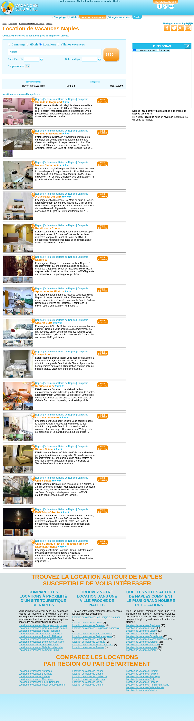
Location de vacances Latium (87, 670)
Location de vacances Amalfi (141, 650)
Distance (33, 82)
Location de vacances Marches (88, 679)
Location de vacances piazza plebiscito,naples (43, 625)
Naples (38, 99)
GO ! (111, 54)
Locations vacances (93, 17)
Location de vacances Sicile (140, 679)
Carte (137, 17)
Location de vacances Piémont (142, 670)
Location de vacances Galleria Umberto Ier (41, 647)
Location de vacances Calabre (34, 676)
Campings (60, 17)
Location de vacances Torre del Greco (92, 633)
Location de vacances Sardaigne (143, 676)
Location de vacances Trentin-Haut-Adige (147, 684)
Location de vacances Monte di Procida (92, 644)
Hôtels (73, 17)
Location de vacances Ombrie (87, 684)
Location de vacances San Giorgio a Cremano (96, 617)
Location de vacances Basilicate (35, 673)
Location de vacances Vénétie (141, 690)
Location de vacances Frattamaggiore (92, 636)
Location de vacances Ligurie (87, 673)
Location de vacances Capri (140, 628)
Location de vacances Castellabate (144, 636)
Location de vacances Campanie (36, 679)
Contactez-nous (99, 697)
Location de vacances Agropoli (142, 641)
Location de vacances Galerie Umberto (39, 644)
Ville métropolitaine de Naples (60, 99)
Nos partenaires (119, 697)
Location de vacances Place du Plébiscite (40, 633)
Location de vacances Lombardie (89, 676)
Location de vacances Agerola (141, 647)
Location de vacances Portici (87, 622)
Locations (49, 44)
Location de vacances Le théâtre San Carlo (41, 641)
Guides (129, 702)
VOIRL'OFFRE (102, 101)
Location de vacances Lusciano (88, 641)
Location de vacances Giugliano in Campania (96, 628)
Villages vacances (119, 17)
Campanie (82, 99)
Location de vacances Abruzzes (35, 670)
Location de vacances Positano (142, 644)
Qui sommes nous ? (77, 697)
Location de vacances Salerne (142, 630)
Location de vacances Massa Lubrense (146, 639)
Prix (95, 82)
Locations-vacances (146, 50)
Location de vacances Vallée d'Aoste (145, 687)
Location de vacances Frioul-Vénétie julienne (42, 684)
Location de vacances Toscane (142, 681)
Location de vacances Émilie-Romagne (39, 681)
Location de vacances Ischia (141, 633)
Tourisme (165, 50)
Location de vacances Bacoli (87, 639)
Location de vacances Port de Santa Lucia (41, 639)
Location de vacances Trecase (88, 647)
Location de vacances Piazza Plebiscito (39, 630)
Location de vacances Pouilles (142, 673)
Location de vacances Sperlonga (143, 625)
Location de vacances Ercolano (88, 625)
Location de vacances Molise (87, 681)
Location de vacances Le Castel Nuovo (39, 650)
